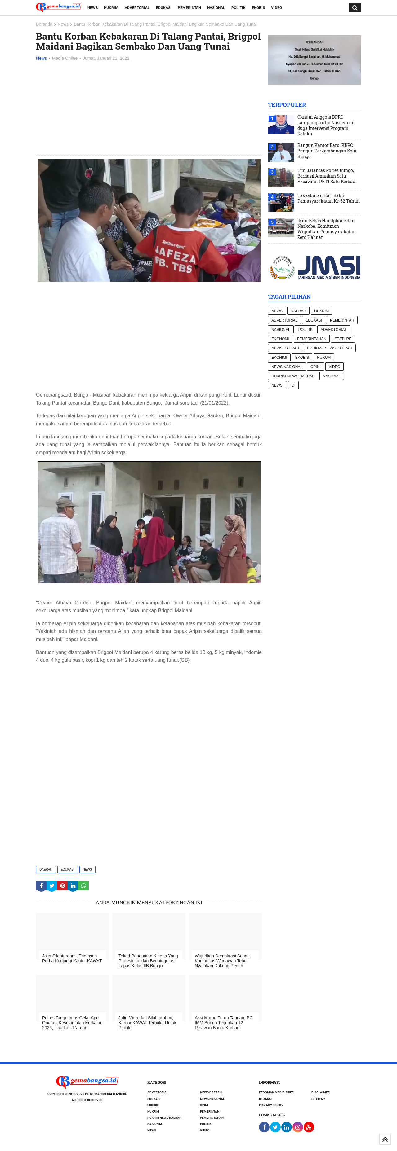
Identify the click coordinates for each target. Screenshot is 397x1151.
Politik (238, 8)
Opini (315, 367)
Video (276, 8)
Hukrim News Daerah (293, 376)
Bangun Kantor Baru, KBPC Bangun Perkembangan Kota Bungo (326, 151)
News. (277, 385)
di (293, 385)
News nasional (286, 367)
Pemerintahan (311, 339)
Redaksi (265, 1098)
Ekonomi (280, 339)
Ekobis (258, 8)
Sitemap (318, 1098)
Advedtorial (334, 329)
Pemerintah (189, 8)
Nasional (216, 8)
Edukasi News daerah (329, 348)
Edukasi (164, 8)
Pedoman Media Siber (276, 1092)
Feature (342, 339)
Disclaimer (320, 1092)
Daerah (45, 869)
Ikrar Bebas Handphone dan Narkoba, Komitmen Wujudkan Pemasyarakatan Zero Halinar (326, 229)
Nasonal (332, 376)
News (92, 8)
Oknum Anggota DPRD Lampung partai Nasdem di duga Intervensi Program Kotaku (325, 125)
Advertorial (137, 8)
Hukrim (111, 8)
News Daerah (285, 348)
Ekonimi (279, 357)
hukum (324, 357)
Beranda (44, 24)
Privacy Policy (271, 1105)
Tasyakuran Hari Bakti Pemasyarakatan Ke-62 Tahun (328, 198)
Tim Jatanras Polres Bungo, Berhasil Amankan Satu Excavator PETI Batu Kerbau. (326, 176)
